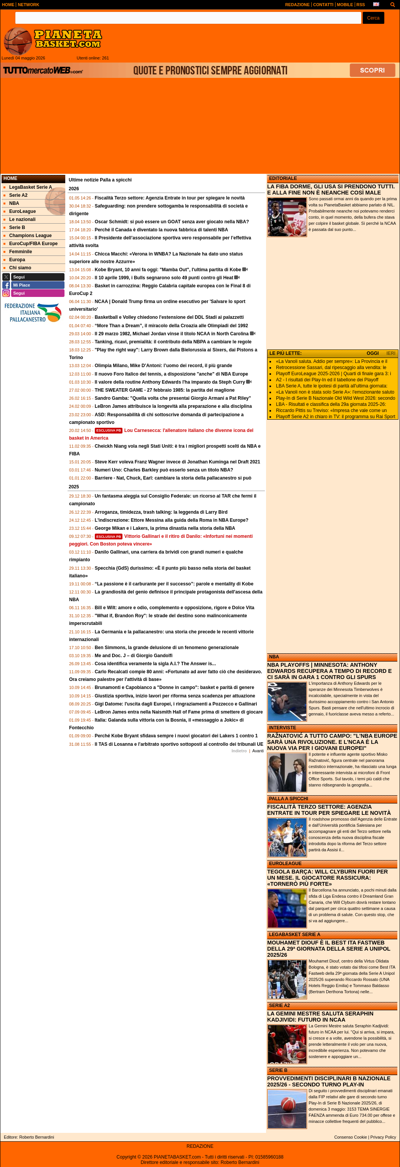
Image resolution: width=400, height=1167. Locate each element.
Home (10, 178)
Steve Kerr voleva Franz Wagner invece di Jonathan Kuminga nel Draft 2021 (177, 462)
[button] (373, 18)
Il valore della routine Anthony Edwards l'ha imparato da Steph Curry (170, 382)
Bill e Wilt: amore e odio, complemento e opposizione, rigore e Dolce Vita (175, 607)
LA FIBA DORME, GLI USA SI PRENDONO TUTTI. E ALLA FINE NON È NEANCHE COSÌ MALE (331, 189)
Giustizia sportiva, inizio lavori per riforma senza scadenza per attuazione (175, 696)
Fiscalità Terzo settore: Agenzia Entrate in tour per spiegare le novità (170, 198)
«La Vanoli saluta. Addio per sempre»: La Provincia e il (331, 361)
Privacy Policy (383, 1137)
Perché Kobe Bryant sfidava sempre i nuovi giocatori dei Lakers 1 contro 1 (176, 735)
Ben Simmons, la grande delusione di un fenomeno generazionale (167, 647)
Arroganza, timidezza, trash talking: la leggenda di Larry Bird (161, 512)
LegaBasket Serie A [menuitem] (27, 187)
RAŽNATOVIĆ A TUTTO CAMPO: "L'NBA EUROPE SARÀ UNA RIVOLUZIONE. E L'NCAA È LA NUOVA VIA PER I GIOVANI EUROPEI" (332, 742)
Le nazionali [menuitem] (19, 219)
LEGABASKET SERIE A (295, 934)
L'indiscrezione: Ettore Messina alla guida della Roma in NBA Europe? (171, 520)
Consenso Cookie (350, 1137)
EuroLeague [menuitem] (19, 211)
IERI (391, 353)
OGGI (373, 353)
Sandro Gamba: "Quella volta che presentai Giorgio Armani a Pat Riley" (173, 398)
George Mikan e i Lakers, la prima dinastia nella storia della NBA (165, 528)
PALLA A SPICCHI (288, 798)
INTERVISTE (282, 727)
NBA (274, 656)
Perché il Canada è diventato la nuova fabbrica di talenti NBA (161, 229)
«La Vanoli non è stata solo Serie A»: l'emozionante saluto (335, 392)
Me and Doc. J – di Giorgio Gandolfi (134, 655)
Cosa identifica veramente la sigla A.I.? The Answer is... (155, 663)
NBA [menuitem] (11, 203)
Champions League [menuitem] (27, 235)
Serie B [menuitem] (14, 227)
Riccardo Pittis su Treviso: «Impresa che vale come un (331, 410)
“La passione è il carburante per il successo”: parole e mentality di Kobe (174, 584)
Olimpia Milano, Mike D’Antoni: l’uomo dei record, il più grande (163, 365)
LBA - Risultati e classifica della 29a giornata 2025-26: (331, 404)
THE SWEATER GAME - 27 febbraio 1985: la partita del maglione (165, 390)
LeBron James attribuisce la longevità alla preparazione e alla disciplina (173, 406)
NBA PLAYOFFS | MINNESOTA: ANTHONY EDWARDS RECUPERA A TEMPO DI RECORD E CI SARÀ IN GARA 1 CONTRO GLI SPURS (329, 671)
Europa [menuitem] (14, 259)
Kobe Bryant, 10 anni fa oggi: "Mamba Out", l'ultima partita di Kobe (168, 269)
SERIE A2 (279, 1005)
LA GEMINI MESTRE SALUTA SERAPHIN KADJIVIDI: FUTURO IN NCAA (320, 1016)
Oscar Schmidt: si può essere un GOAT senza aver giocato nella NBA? (172, 221)
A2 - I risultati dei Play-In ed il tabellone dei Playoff (327, 379)
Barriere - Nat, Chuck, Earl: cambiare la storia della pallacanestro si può (173, 478)
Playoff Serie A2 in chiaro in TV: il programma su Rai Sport (335, 416)
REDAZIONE (200, 1146)
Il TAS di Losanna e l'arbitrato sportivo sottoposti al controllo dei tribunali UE (179, 744)
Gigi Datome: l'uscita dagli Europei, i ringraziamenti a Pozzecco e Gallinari (176, 704)
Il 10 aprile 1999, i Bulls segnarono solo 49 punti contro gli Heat (164, 277)
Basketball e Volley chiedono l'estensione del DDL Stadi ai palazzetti (169, 317)
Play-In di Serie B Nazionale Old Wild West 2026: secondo (335, 398)
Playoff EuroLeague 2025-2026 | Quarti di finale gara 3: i (333, 373)
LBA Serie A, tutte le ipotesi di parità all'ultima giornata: (331, 386)
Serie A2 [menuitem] (15, 195)
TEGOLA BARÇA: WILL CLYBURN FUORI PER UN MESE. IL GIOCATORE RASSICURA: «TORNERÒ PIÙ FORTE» (327, 878)
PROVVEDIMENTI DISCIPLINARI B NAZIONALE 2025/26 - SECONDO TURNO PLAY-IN (328, 1081)
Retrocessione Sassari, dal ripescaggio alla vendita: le (331, 367)
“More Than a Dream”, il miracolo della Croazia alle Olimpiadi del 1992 (171, 325)
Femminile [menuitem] (17, 251)
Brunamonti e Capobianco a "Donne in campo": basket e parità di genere (174, 687)
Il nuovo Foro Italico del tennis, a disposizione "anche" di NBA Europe (171, 374)
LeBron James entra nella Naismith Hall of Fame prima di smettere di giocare (179, 712)
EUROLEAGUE (285, 863)
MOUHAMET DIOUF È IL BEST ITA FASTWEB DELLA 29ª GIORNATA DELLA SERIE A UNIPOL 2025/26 (328, 949)
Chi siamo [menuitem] (17, 267)
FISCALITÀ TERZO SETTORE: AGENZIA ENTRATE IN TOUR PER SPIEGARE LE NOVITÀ (329, 810)
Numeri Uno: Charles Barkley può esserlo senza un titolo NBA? (164, 470)
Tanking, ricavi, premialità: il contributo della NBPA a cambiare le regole (173, 341)
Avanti (258, 750)
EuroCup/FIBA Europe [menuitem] (30, 243)
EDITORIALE (283, 178)
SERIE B (278, 1070)
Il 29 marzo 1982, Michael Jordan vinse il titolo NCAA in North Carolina (172, 333)
